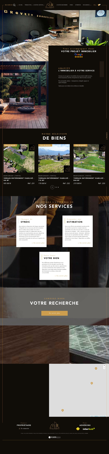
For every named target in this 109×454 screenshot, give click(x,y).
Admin (70, 450)
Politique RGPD (81, 450)
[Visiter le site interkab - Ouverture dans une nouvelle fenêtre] (89, 446)
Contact (106, 136)
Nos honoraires (51, 450)
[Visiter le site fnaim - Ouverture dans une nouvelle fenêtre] (77, 445)
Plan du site (57, 450)
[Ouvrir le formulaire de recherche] (10, 5)
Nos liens (75, 450)
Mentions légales (65, 450)
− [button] (104, 385)
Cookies (86, 450)
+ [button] (104, 383)
